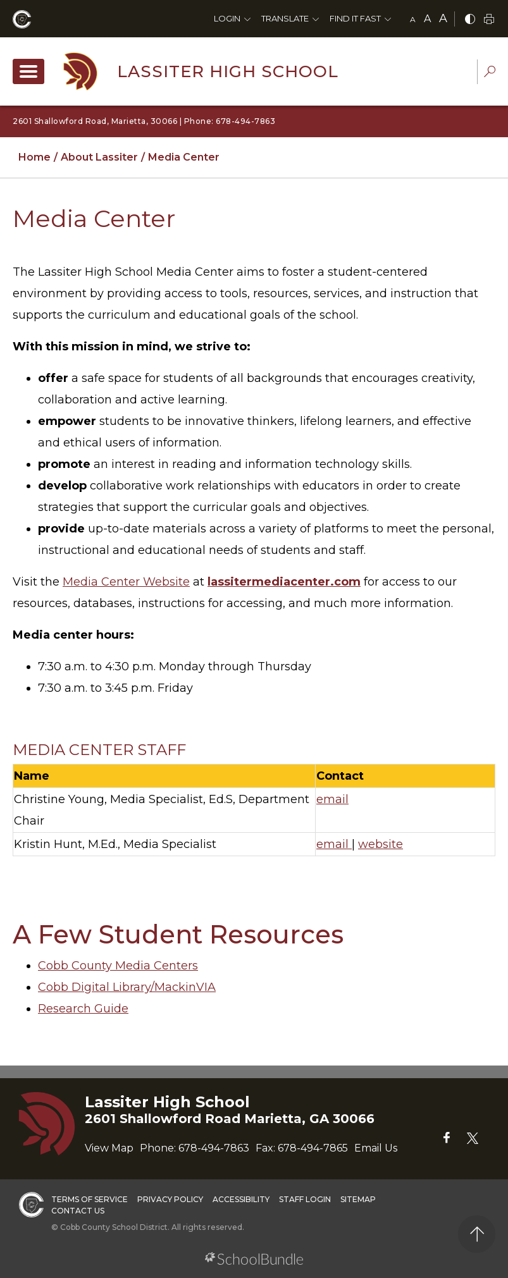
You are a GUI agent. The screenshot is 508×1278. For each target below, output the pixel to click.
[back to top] (476, 1234)
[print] (489, 20)
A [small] (413, 19)
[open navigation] (28, 71)
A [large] (443, 18)
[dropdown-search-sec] (489, 73)
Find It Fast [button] (355, 18)
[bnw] (470, 20)
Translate (285, 18)
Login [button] (227, 18)
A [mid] (427, 19)
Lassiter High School (227, 71)
